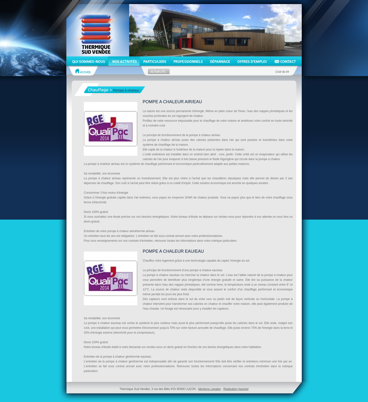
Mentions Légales (209, 389)
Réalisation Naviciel (235, 389)
